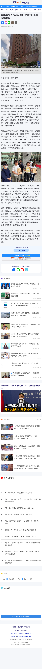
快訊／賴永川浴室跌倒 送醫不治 (21, 266)
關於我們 (20, 627)
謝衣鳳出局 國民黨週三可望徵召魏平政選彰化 (20, 530)
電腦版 (14, 627)
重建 (25, 579)
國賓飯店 (11, 579)
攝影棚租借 (24, 630)
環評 (31, 579)
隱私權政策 (14, 633)
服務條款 (21, 633)
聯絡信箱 (27, 627)
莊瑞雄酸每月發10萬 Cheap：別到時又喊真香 (20, 536)
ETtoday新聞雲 (21, 2)
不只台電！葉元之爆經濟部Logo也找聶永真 (19, 508)
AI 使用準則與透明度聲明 (24, 636)
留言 (26, 269)
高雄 (4, 579)
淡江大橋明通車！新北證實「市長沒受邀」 (19, 493)
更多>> (39, 419)
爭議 (19, 579)
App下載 (17, 630)
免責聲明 (13, 636)
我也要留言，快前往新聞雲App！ (21, 616)
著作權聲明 (28, 633)
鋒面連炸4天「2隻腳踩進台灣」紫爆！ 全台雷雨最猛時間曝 (20, 6)
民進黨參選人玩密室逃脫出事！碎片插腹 (18, 514)
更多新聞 (27, 255)
